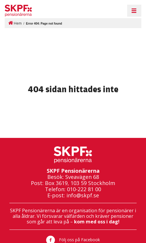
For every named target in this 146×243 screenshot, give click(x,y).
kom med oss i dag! (97, 221)
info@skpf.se (82, 195)
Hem (15, 23)
